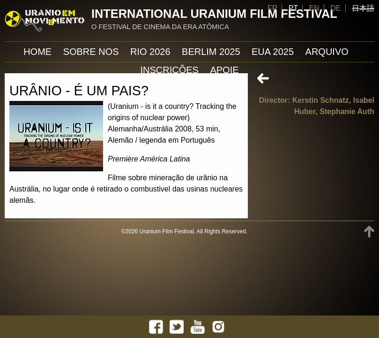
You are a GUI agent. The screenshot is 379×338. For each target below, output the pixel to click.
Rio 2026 (150, 51)
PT (293, 8)
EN (314, 8)
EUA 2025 (273, 51)
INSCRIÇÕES (169, 70)
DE (335, 8)
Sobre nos (91, 51)
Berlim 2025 (211, 51)
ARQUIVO (327, 51)
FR (272, 8)
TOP (369, 232)
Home (37, 51)
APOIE (224, 70)
